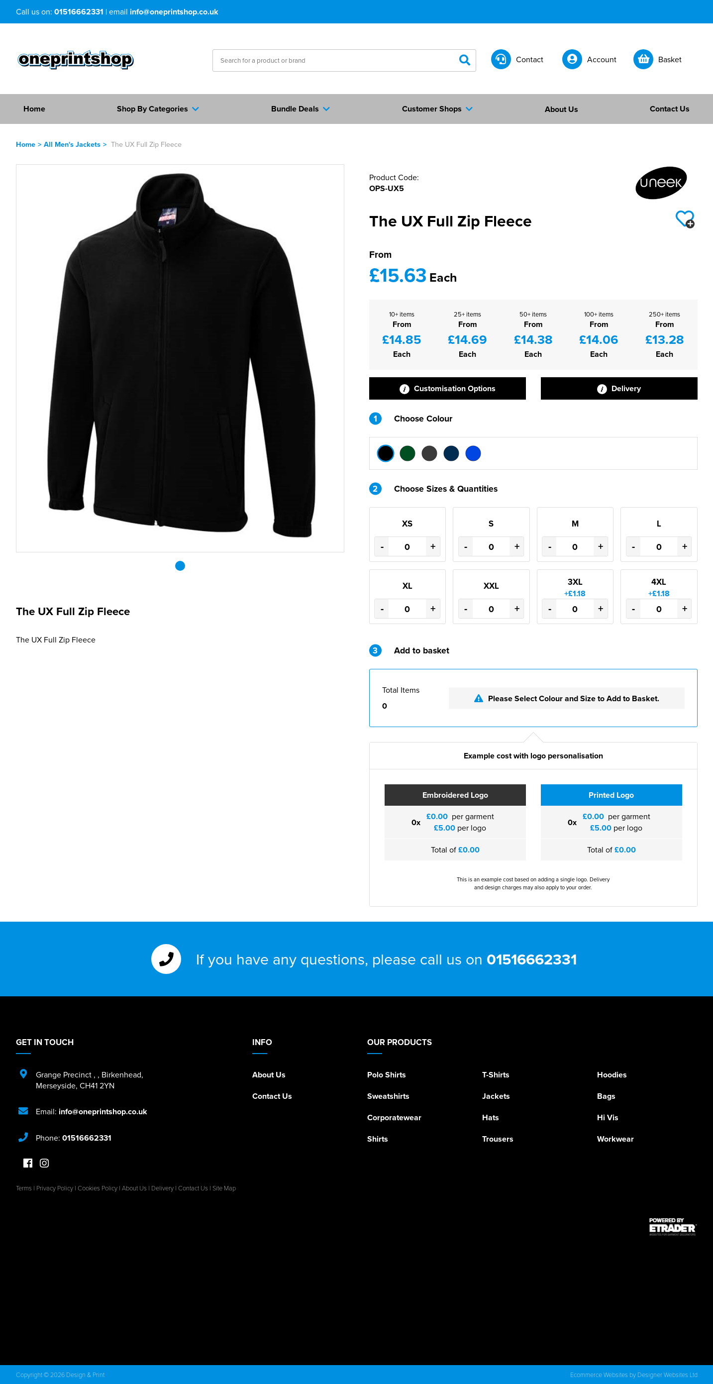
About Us (269, 1074)
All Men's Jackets (72, 144)
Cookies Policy (97, 1187)
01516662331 (78, 11)
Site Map (224, 1187)
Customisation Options (448, 388)
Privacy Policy (54, 1187)
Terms (24, 1187)
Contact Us (272, 1096)
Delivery (619, 388)
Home (25, 144)
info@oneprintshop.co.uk (174, 11)
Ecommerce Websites (599, 1374)
